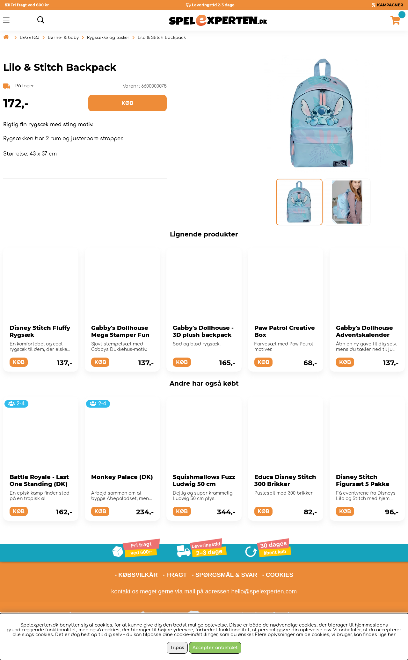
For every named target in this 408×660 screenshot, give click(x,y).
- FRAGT (175, 574)
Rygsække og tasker (108, 37)
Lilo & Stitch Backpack (162, 37)
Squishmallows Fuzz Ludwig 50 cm (204, 481)
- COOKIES (277, 574)
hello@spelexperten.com (264, 591)
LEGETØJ (30, 37)
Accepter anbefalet (215, 647)
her (392, 634)
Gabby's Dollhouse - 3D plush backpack (203, 331)
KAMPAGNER (390, 5)
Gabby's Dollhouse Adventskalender (364, 331)
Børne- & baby (63, 37)
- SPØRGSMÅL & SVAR (224, 574)
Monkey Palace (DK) (122, 477)
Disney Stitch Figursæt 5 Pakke (363, 481)
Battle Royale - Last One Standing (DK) (39, 481)
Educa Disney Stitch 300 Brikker (285, 481)
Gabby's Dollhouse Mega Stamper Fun (120, 331)
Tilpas (177, 647)
